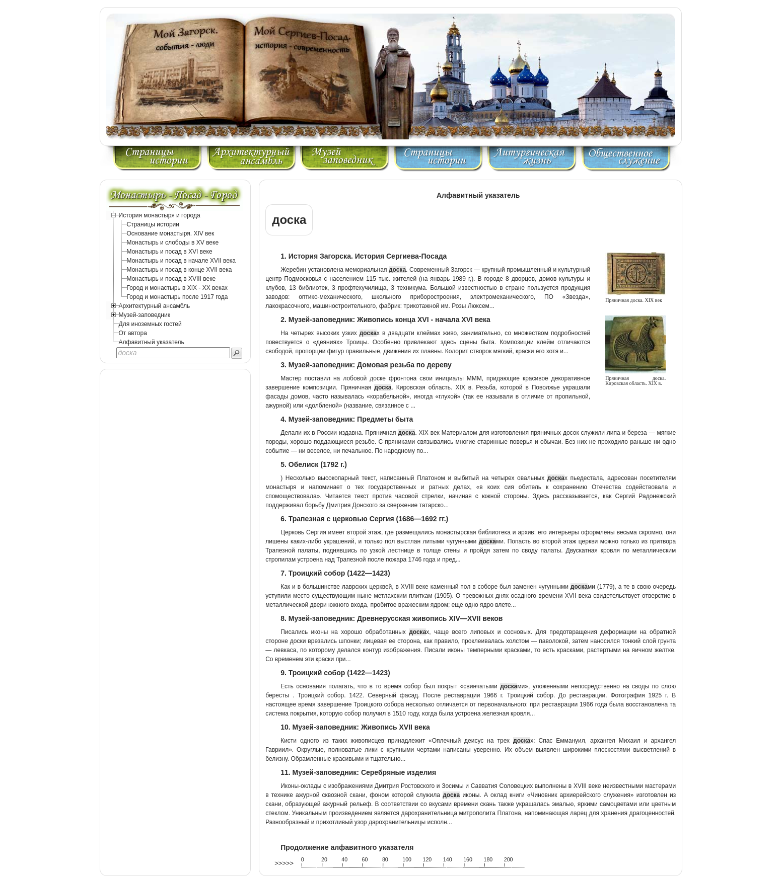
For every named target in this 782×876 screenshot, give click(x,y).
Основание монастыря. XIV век (171, 233)
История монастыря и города (159, 215)
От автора (133, 333)
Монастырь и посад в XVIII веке (171, 278)
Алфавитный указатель (151, 342)
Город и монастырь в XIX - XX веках (177, 287)
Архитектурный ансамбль (154, 305)
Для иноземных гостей (150, 324)
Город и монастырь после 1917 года (177, 296)
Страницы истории (153, 224)
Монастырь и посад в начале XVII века (181, 260)
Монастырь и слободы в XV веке (173, 242)
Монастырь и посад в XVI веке (169, 251)
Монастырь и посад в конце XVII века (179, 269)
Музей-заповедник (144, 314)
